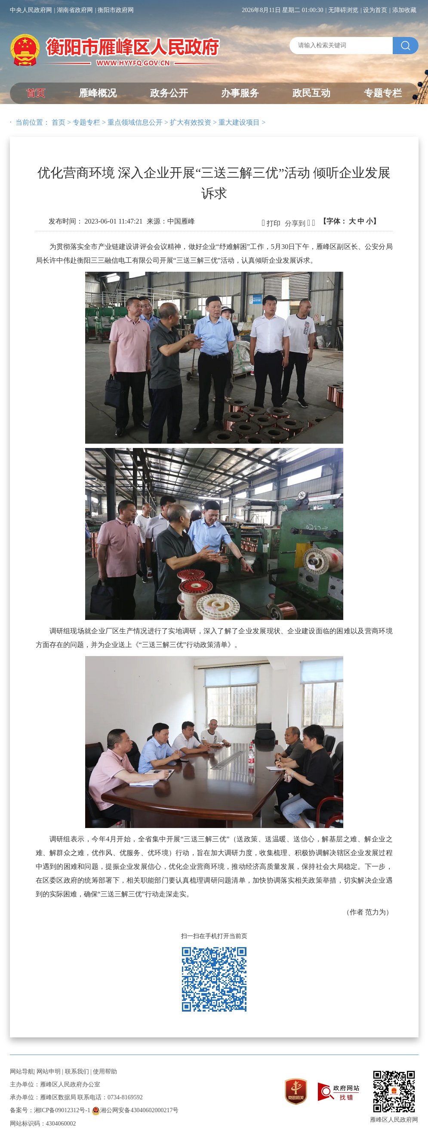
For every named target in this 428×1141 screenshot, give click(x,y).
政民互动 (311, 93)
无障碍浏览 (343, 10)
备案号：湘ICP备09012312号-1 (50, 1110)
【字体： (350, 221)
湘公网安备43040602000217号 (135, 1110)
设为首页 (375, 10)
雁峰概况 (98, 93)
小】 (373, 221)
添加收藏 (404, 10)
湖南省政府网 (75, 10)
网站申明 (49, 1071)
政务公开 (169, 93)
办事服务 (240, 93)
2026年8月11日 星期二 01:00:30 (282, 10)
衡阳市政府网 (116, 10)
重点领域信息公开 (135, 122)
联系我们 (77, 1071)
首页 (35, 93)
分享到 (295, 223)
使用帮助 (105, 1071)
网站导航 (22, 1071)
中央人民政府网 (31, 10)
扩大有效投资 (190, 122)
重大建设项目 (239, 122)
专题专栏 (383, 93)
